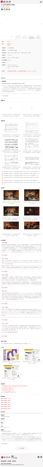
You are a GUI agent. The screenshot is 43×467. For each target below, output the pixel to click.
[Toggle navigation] (41, 2)
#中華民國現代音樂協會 (11, 71)
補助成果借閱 (3, 461)
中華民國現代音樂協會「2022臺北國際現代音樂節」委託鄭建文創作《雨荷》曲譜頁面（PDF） (22, 180)
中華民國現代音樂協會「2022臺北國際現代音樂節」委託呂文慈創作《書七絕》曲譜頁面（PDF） (22, 171)
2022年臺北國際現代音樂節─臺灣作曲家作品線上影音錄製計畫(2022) (14, 386)
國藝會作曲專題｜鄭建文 (5, 408)
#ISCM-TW (29, 71)
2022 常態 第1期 (10, 47)
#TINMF (34, 71)
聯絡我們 (14, 461)
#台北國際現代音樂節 (22, 71)
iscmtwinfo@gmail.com (5, 427)
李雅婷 (6, 307)
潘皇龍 (6, 275)
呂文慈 (6, 323)
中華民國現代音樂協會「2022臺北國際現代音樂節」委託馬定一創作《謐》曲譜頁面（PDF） (21, 175)
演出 (8, 45)
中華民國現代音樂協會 (5, 7)
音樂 (8, 41)
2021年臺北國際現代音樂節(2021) (7, 388)
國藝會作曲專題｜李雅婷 (5, 400)
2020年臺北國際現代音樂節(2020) (7, 390)
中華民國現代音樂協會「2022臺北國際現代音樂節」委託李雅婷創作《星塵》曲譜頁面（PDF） (22, 173)
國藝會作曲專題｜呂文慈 (5, 398)
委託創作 (9, 44)
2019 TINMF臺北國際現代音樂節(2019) (8, 392)
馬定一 (6, 291)
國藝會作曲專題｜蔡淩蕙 (5, 406)
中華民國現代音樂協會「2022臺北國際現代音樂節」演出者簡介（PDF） (17, 343)
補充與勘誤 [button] (22, 448)
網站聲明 (9, 461)
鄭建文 (6, 242)
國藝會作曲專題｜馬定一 (5, 402)
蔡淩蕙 (6, 258)
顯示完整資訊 (5, 95)
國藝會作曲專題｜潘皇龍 (5, 404)
